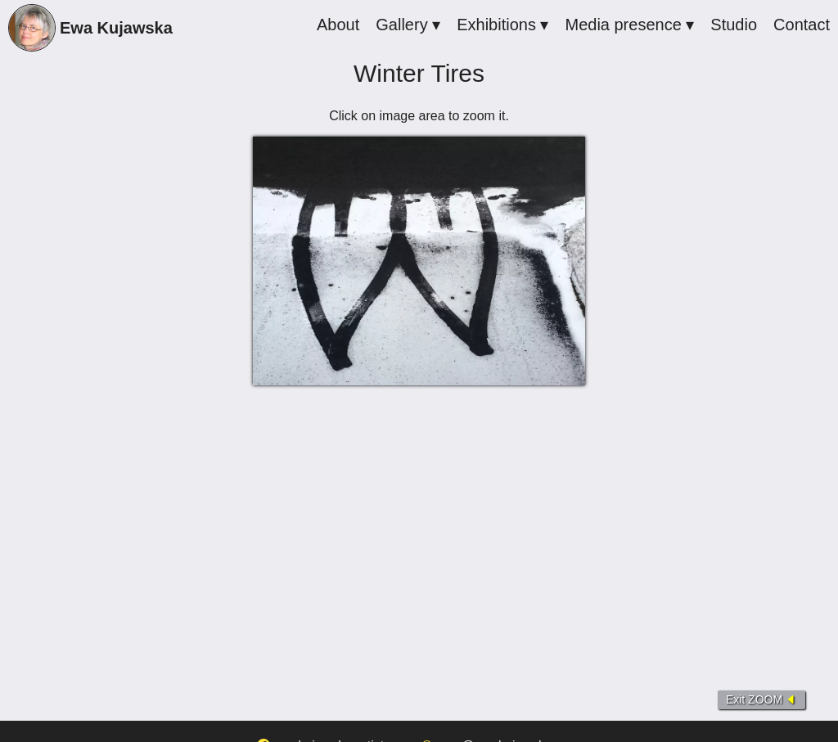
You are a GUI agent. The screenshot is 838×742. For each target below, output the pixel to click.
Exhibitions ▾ (502, 25)
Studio (733, 25)
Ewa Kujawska (90, 30)
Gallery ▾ (408, 25)
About (338, 25)
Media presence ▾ (629, 25)
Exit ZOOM (761, 699)
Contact (801, 25)
